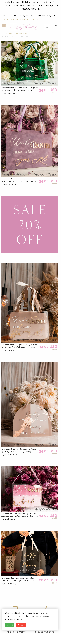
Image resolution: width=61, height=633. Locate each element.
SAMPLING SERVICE (13, 19)
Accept (10, 625)
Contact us (30, 19)
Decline (21, 625)
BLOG (40, 19)
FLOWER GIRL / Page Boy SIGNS (14, 34)
